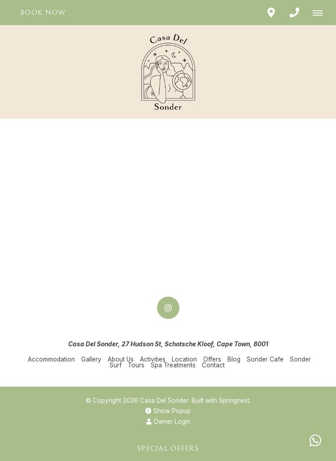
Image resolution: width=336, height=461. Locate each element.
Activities (153, 359)
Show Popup (168, 410)
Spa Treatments (173, 365)
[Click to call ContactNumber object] (294, 12)
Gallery (91, 359)
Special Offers (168, 448)
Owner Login (168, 421)
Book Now (42, 13)
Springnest (234, 400)
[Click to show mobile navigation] (321, 12)
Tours (136, 365)
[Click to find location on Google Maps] (271, 12)
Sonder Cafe (265, 359)
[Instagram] (168, 308)
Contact (213, 365)
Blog (233, 359)
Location (184, 359)
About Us (121, 359)
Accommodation (51, 359)
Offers (212, 359)
